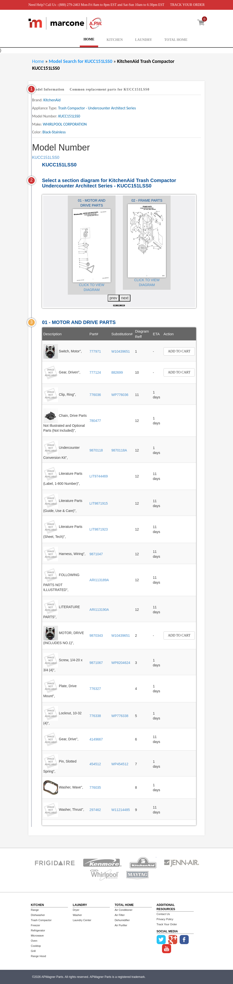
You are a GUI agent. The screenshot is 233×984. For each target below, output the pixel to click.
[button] (115, 305)
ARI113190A (99, 610)
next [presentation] (124, 298)
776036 (95, 395)
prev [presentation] (113, 298)
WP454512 (119, 764)
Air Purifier (121, 925)
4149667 (96, 739)
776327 (95, 689)
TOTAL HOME (175, 40)
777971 (95, 351)
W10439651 (120, 351)
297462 (95, 810)
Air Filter (120, 915)
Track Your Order (167, 924)
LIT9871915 (99, 503)
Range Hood (38, 956)
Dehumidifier (122, 920)
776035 (95, 787)
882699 (117, 372)
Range (35, 909)
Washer (77, 915)
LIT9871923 (99, 529)
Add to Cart (179, 351)
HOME (88, 39)
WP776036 (119, 395)
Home (38, 61)
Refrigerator (38, 930)
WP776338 (119, 716)
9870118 (96, 450)
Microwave (37, 935)
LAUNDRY (143, 40)
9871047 (96, 554)
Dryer (76, 909)
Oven (34, 940)
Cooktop (36, 945)
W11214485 (120, 810)
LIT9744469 (99, 476)
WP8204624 (120, 663)
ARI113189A (99, 580)
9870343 (96, 635)
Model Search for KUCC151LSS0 (81, 61)
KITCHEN (115, 40)
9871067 (96, 663)
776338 (95, 716)
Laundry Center (82, 920)
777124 (95, 372)
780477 (95, 421)
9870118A (119, 450)
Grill (33, 950)
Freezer (35, 925)
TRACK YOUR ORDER (187, 5)
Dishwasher (38, 915)
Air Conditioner (123, 909)
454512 (95, 764)
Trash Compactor (41, 920)
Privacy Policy (165, 919)
